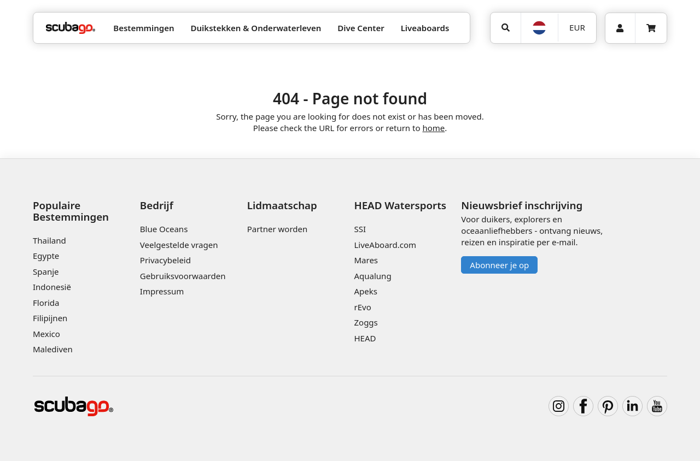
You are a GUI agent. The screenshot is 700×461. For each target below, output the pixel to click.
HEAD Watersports (400, 205)
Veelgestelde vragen (179, 244)
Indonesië (52, 286)
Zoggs (365, 322)
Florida (46, 302)
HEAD (365, 338)
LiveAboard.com (385, 244)
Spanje (46, 271)
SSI (360, 228)
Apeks (365, 291)
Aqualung (372, 275)
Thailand (49, 240)
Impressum (162, 291)
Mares (366, 260)
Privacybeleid (165, 260)
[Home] (70, 28)
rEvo (362, 307)
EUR (577, 27)
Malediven (53, 349)
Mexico (46, 333)
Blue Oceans (164, 228)
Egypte (46, 255)
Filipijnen (50, 317)
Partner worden (277, 228)
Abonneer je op (499, 264)
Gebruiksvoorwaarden (183, 275)
